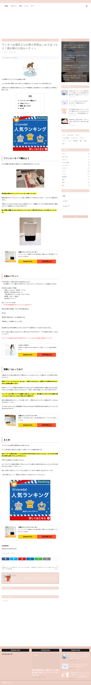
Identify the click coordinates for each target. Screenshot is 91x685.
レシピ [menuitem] (26, 6)
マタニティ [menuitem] (14, 6)
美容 (85, 140)
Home (2, 1)
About (6, 1)
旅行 (63, 143)
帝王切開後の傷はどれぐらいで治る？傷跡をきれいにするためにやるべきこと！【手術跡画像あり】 (75, 67)
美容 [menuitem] (20, 6)
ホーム (4, 40)
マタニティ (82, 138)
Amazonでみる (27, 261)
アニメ (64, 135)
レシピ (69, 140)
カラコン (77, 135)
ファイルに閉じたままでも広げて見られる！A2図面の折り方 (75, 56)
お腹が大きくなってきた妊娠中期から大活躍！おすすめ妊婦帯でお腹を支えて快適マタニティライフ (75, 46)
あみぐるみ (70, 135)
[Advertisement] (45, 22)
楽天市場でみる (47, 261)
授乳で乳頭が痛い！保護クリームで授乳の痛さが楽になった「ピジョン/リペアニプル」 (45, 672)
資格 (81, 140)
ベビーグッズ (10, 40)
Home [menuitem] (6, 6)
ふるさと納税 (65, 138)
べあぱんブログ (15, 682)
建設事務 (75, 140)
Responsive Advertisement (9, 549)
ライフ (12, 553)
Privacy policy (13, 1)
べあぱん (5, 52)
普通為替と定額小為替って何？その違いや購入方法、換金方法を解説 (75, 77)
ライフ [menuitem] (32, 6)
